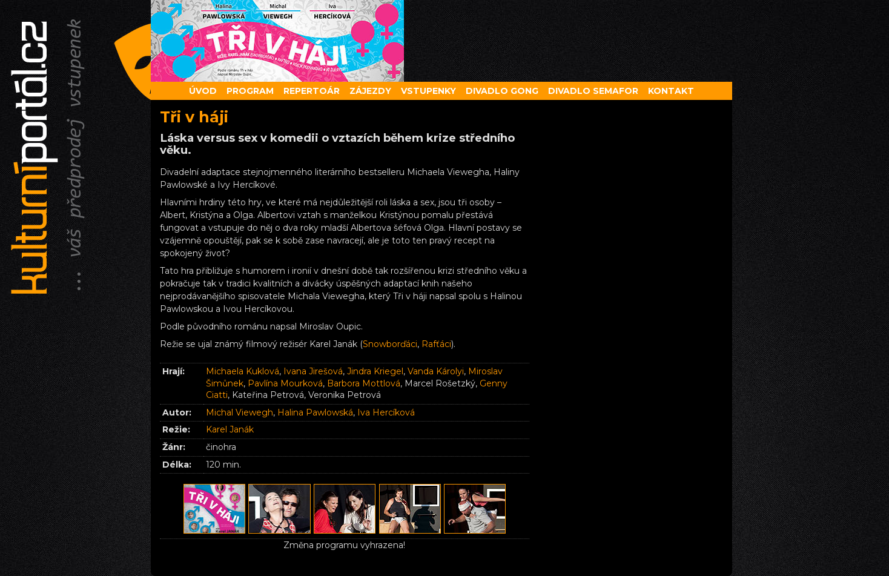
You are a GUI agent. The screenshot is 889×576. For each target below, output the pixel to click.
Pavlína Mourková (285, 383)
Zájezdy (370, 90)
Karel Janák (230, 429)
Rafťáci (436, 344)
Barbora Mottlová (363, 383)
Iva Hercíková (386, 412)
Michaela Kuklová (242, 371)
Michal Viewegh (239, 412)
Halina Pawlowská (315, 412)
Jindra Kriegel (375, 371)
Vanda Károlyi (436, 371)
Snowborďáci (390, 344)
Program (250, 90)
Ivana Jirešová (313, 371)
